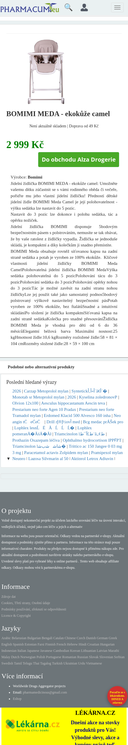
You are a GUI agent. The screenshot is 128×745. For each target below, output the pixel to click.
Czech (81, 638)
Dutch (15, 657)
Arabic (6, 638)
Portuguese (53, 657)
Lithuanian (88, 651)
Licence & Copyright (16, 616)
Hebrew (72, 644)
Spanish (18, 644)
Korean (75, 651)
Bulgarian (34, 638)
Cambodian (61, 651)
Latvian (102, 651)
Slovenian (106, 657)
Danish (91, 638)
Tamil (18, 663)
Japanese (33, 651)
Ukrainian (70, 663)
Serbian (119, 657)
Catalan (58, 638)
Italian (22, 651)
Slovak (93, 657)
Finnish (50, 644)
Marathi (113, 651)
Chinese (70, 638)
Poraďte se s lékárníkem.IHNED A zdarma (117, 697)
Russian (82, 657)
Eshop (17, 699)
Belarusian (19, 638)
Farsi (41, 644)
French (61, 644)
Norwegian (28, 657)
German (102, 638)
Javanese (46, 651)
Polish (40, 657)
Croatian (93, 644)
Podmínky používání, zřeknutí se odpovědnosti (33, 609)
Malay (5, 657)
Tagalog (45, 663)
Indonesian (9, 651)
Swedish (7, 663)
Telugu (27, 663)
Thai (36, 663)
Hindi (82, 644)
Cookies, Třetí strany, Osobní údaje (25, 603)
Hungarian (107, 644)
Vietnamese (94, 663)
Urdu (81, 663)
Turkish (57, 663)
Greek (113, 638)
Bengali (47, 638)
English (6, 644)
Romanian (69, 657)
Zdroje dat (8, 597)
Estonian (31, 644)
